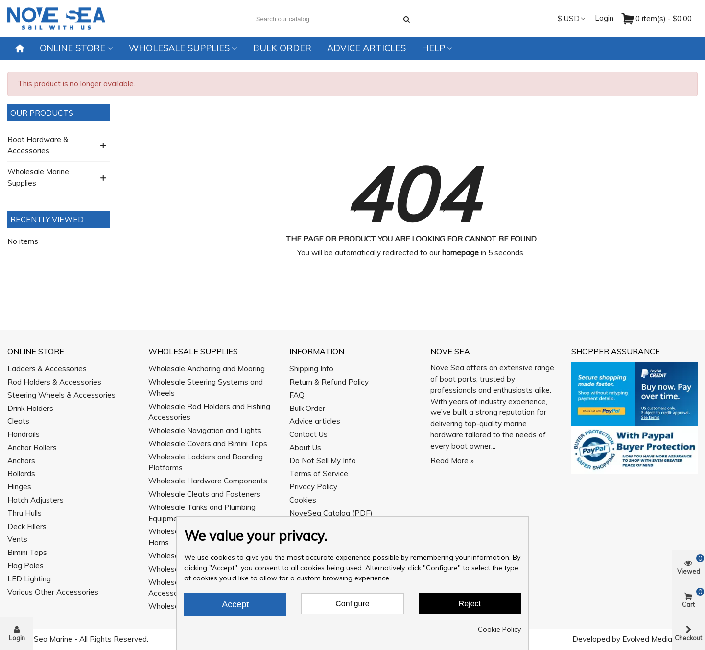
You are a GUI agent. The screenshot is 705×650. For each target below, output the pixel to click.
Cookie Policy (499, 629)
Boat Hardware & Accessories (37, 145)
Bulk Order (282, 48)
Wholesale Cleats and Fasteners (204, 494)
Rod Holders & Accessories (54, 381)
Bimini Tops (27, 552)
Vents (17, 539)
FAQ (297, 395)
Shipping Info (311, 368)
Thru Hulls (24, 513)
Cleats (18, 421)
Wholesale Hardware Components (207, 480)
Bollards (21, 473)
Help (433, 48)
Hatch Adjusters (35, 500)
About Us (305, 447)
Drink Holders (30, 408)
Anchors (21, 460)
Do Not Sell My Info (322, 460)
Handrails (23, 434)
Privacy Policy (313, 486)
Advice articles (366, 48)
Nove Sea (450, 351)
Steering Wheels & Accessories (61, 395)
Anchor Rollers (32, 447)
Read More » (452, 460)
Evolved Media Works (659, 639)
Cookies (302, 500)
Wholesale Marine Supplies (38, 177)
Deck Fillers (27, 526)
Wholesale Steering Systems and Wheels (205, 387)
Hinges (19, 486)
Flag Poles (25, 565)
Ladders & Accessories (47, 368)
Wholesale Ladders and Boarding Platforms (205, 462)
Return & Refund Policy (329, 381)
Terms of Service (318, 473)
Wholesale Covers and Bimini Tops (207, 443)
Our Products (41, 113)
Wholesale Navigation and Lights (204, 430)
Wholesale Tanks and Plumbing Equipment (202, 513)
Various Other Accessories (52, 592)
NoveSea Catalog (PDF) (331, 513)
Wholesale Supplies (179, 48)
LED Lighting (29, 578)
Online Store (72, 48)
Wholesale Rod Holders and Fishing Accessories (209, 412)
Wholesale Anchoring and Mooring (206, 368)
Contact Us (308, 434)
